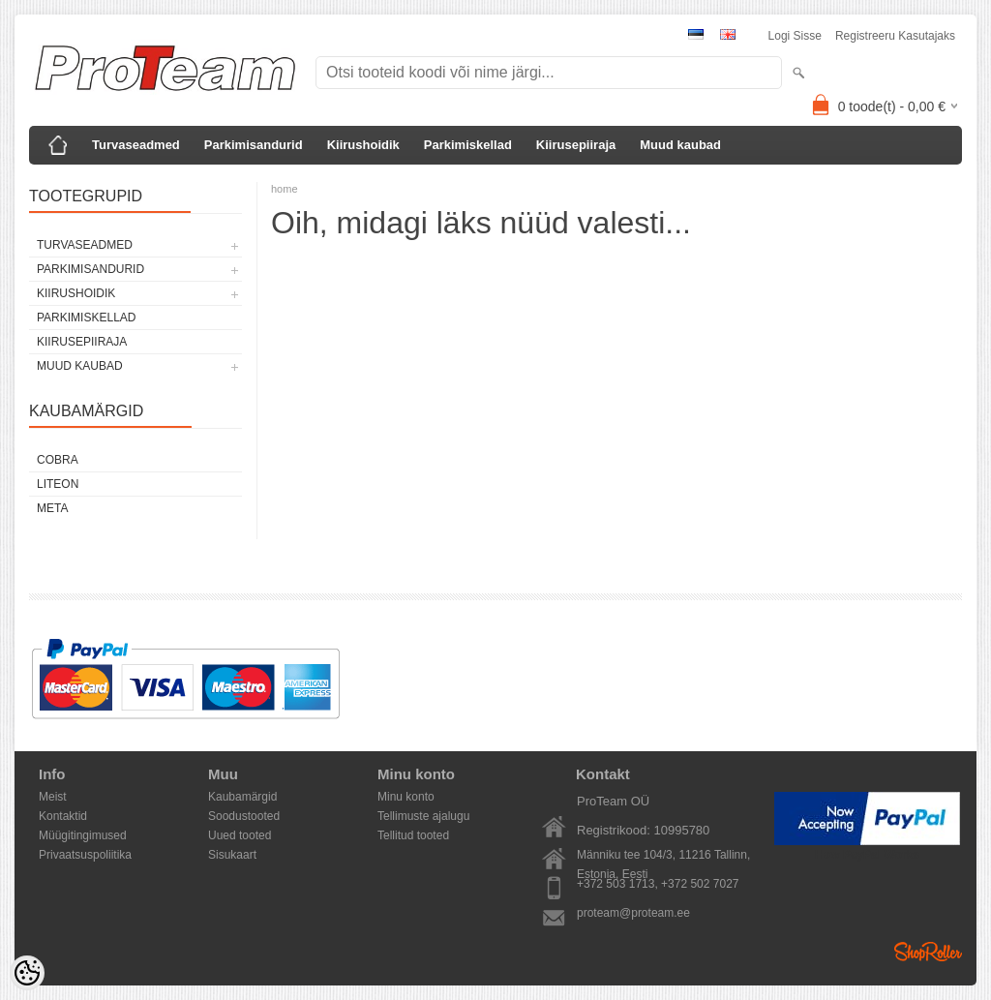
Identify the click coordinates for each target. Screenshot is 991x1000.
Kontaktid (63, 816)
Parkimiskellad (468, 144)
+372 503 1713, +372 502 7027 (658, 884)
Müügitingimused (83, 835)
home (284, 189)
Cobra (57, 460)
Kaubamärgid (242, 796)
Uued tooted (239, 835)
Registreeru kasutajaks (895, 36)
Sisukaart (232, 855)
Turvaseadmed (136, 144)
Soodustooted (244, 816)
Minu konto (406, 796)
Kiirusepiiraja (576, 144)
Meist (53, 796)
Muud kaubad (680, 144)
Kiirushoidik (363, 144)
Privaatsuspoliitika (85, 855)
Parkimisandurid (253, 144)
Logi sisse (795, 36)
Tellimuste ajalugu (423, 816)
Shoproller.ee (928, 951)
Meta (52, 508)
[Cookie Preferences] (27, 972)
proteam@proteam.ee (633, 913)
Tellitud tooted (413, 835)
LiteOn (57, 484)
